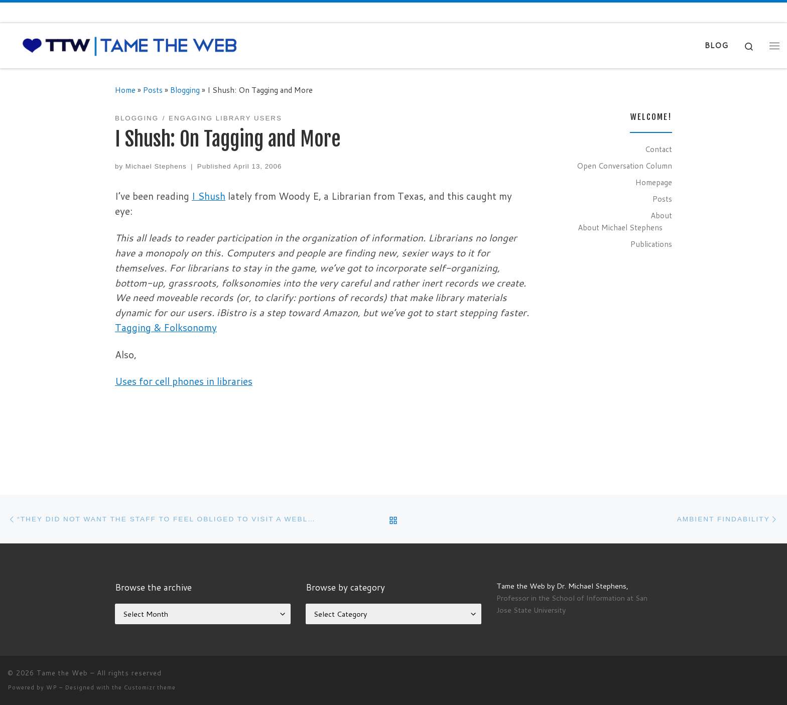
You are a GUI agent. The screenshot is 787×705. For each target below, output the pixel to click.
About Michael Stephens (620, 227)
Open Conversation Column (624, 165)
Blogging (185, 89)
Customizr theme (150, 687)
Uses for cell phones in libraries (183, 381)
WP (51, 687)
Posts (153, 89)
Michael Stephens (156, 166)
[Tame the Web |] (130, 45)
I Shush (208, 196)
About (661, 215)
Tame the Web (62, 672)
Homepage (653, 182)
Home (125, 89)
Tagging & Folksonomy (166, 327)
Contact (658, 149)
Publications (651, 243)
